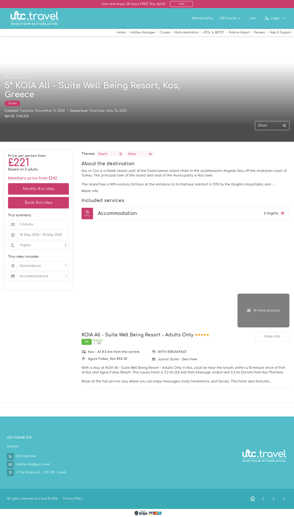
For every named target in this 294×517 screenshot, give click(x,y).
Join (181, 4)
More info (90, 191)
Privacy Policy (72, 498)
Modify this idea (38, 189)
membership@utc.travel (33, 464)
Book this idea (38, 203)
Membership (202, 18)
